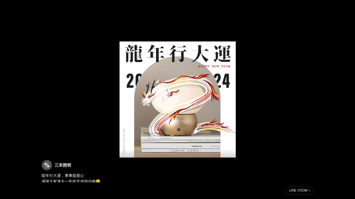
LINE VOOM (298, 190)
